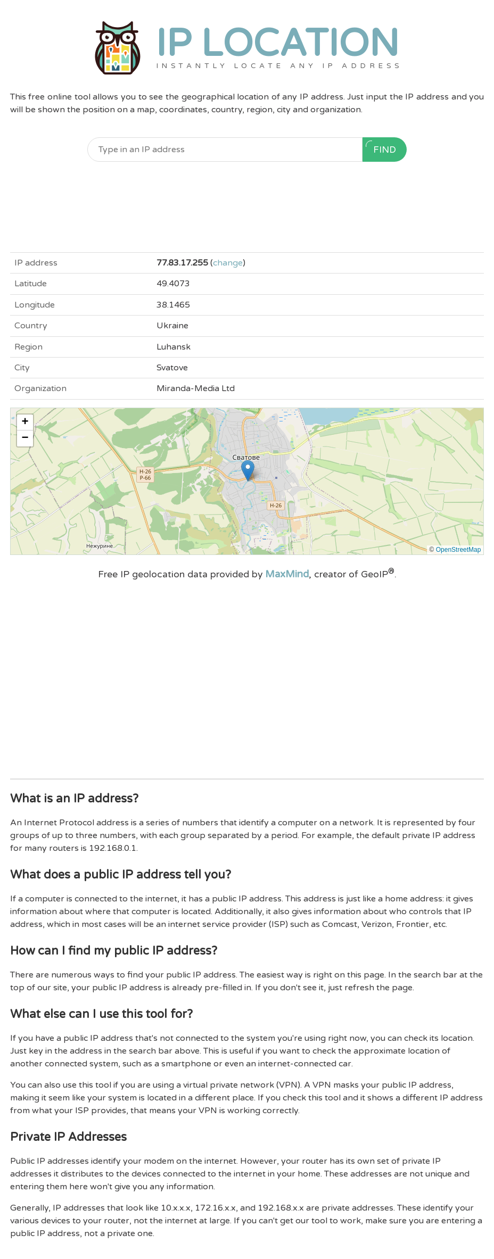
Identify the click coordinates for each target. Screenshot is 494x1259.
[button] (247, 471)
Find (381, 147)
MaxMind (287, 574)
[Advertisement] (247, 207)
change (228, 263)
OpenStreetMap (458, 549)
